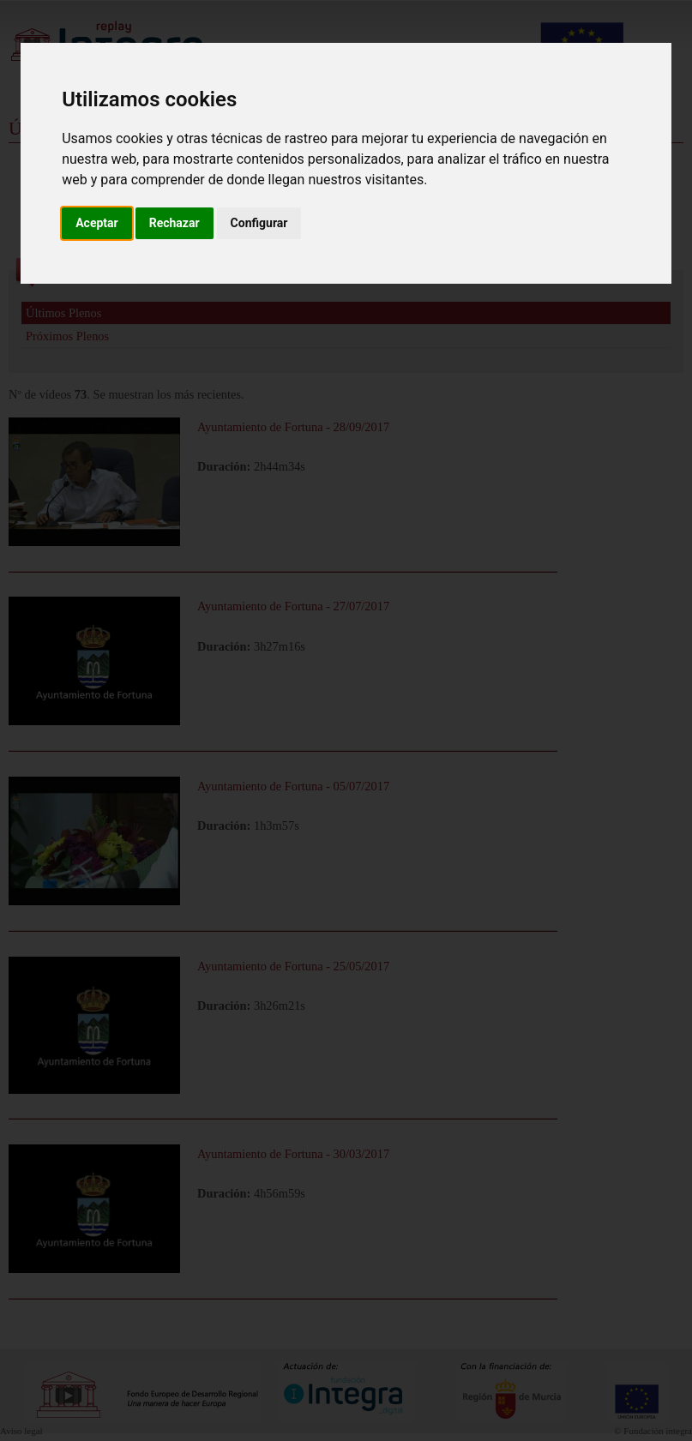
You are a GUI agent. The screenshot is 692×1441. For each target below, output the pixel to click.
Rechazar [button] (174, 223)
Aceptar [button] (96, 223)
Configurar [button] (259, 223)
